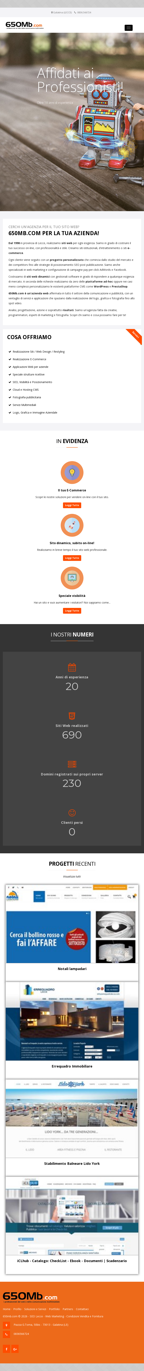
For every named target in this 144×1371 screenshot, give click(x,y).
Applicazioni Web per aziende (30, 367)
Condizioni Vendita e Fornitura (84, 1316)
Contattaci (82, 1309)
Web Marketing (54, 1316)
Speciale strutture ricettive (29, 374)
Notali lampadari (72, 968)
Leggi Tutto (72, 505)
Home (6, 1309)
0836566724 (21, 1334)
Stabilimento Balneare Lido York (72, 1163)
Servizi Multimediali (24, 405)
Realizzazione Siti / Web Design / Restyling (39, 351)
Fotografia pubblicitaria (27, 397)
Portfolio (54, 1309)
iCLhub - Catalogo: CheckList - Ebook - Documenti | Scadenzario (72, 1260)
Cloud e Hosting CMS (26, 389)
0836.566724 (84, 12)
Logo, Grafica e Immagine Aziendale (35, 412)
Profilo (17, 1309)
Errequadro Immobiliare (72, 1066)
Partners (68, 1309)
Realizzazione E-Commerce (29, 359)
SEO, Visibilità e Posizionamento (32, 382)
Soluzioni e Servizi (35, 1309)
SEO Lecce (36, 1316)
